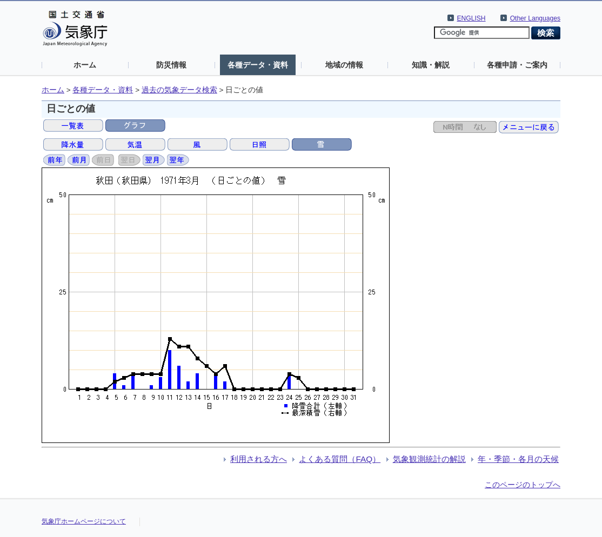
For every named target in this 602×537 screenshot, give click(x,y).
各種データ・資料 (258, 65)
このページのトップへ (522, 484)
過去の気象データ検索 (179, 90)
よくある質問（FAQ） (339, 459)
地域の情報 (344, 65)
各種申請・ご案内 (517, 65)
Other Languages (535, 18)
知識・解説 (431, 65)
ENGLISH (471, 18)
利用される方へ (258, 459)
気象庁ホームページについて (84, 521)
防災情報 (171, 65)
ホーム (84, 65)
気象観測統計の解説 (429, 459)
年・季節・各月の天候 (518, 459)
